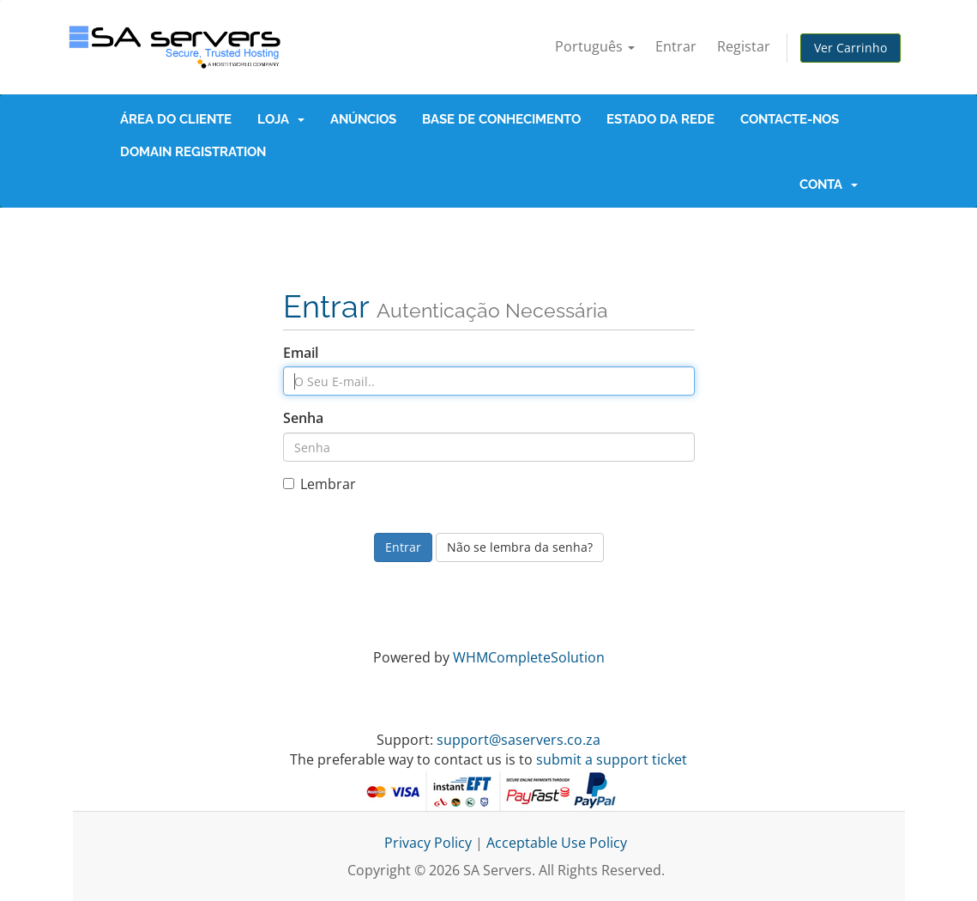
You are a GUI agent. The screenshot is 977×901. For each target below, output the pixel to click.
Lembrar (319, 484)
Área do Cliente (176, 119)
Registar (743, 46)
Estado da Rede (660, 119)
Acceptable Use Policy (556, 842)
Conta (828, 184)
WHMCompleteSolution (529, 657)
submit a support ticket (611, 759)
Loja (281, 119)
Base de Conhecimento (501, 119)
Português (595, 46)
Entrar (676, 46)
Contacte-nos (789, 119)
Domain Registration (193, 152)
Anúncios (363, 119)
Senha (303, 417)
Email (300, 352)
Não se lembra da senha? (520, 547)
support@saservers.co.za (518, 739)
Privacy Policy (428, 842)
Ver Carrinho (850, 47)
